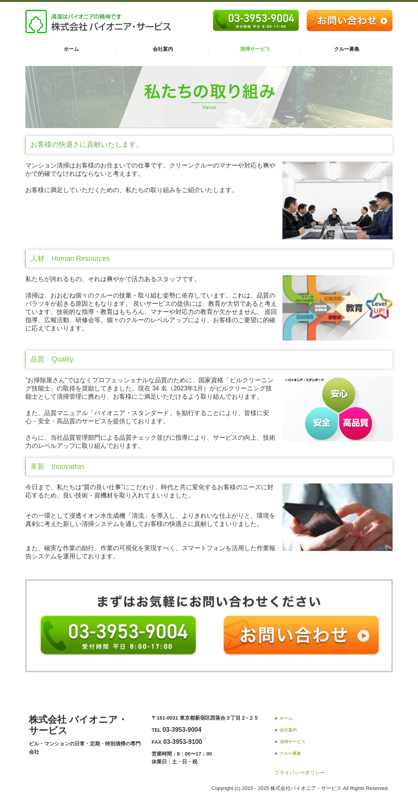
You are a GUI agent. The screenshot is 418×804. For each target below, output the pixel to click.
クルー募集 (346, 49)
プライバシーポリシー (299, 772)
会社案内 (163, 49)
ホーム (71, 49)
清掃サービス (255, 49)
